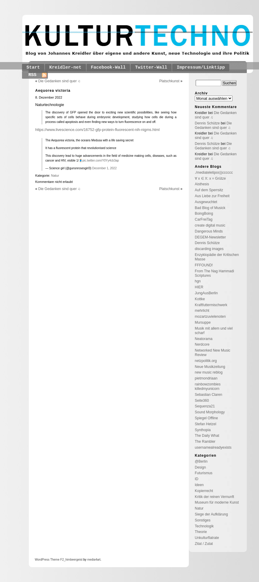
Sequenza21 (205, 406)
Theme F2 (56, 559)
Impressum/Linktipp (201, 67)
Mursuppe (203, 322)
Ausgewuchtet (206, 202)
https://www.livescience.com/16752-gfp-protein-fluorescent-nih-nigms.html (97, 129)
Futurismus (203, 473)
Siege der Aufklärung (211, 514)
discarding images (209, 249)
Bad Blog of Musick (210, 208)
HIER (199, 287)
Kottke (200, 299)
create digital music (210, 225)
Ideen (199, 485)
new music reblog (208, 372)
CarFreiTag (203, 219)
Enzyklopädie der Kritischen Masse (217, 257)
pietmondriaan (206, 378)
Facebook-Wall (108, 67)
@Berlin (201, 461)
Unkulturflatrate (207, 538)
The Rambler (205, 441)
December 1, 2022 (104, 168)
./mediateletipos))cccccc (214, 172)
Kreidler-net (65, 67)
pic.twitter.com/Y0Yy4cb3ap (100, 160)
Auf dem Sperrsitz (209, 190)
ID (196, 479)
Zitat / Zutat (204, 544)
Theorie (201, 532)
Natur (55, 175)
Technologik (204, 526)
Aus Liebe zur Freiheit (212, 196)
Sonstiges (203, 520)
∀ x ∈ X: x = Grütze (210, 178)
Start (33, 67)
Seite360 (202, 400)
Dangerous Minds (209, 231)
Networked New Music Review (212, 352)
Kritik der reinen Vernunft (214, 497)
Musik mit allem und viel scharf (214, 330)
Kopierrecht (204, 491)
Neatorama (203, 339)
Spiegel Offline (206, 418)
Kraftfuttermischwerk (211, 305)
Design (200, 467)
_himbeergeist (73, 559)
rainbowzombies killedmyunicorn (208, 386)
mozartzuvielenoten (210, 316)
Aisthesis (202, 184)
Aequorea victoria (52, 90)
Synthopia (203, 430)
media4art (93, 559)
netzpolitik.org (206, 361)
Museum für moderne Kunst (217, 502)
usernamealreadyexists (213, 447)
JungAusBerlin (206, 293)
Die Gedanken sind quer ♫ (59, 81)
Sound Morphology (210, 412)
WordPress (42, 559)
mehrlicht (202, 311)
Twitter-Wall (151, 67)
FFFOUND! (204, 265)
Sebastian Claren (208, 395)
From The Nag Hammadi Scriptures (214, 273)
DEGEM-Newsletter (210, 237)
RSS (33, 75)
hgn (198, 281)
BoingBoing (204, 213)
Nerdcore (202, 344)
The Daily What (207, 436)
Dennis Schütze (207, 123)
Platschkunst (169, 81)
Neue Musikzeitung (210, 367)
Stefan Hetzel (205, 424)
